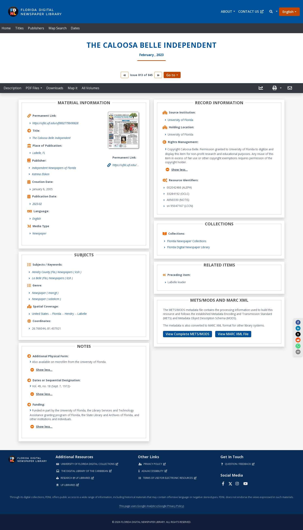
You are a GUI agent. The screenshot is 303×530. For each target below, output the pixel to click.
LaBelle (82, 314)
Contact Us (251, 11)
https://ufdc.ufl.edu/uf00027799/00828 (55, 123)
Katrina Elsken (40, 174)
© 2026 (151, 522)
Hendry (69, 314)
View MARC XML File (233, 334)
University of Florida (180, 120)
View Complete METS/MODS (187, 334)
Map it (72, 88)
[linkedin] (297, 328)
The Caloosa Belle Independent (51, 138)
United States (40, 314)
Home (6, 28)
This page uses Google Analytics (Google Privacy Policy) (151, 506)
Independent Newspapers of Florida (54, 168)
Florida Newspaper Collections (186, 241)
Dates (75, 28)
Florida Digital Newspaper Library (188, 247)
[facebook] (297, 322)
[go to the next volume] (158, 75)
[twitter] (297, 334)
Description (12, 88)
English (288, 12)
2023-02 (37, 204)
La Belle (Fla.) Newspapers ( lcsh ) (52, 278)
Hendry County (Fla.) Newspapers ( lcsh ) (56, 272)
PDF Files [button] (32, 88)
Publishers (36, 28)
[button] (273, 11)
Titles (19, 28)
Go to (170, 75)
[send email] (297, 351)
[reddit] (297, 339)
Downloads (54, 88)
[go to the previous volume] (124, 75)
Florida (56, 314)
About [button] (226, 11)
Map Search (58, 28)
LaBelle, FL (38, 153)
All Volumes (90, 88)
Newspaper (39, 233)
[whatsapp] (297, 345)
